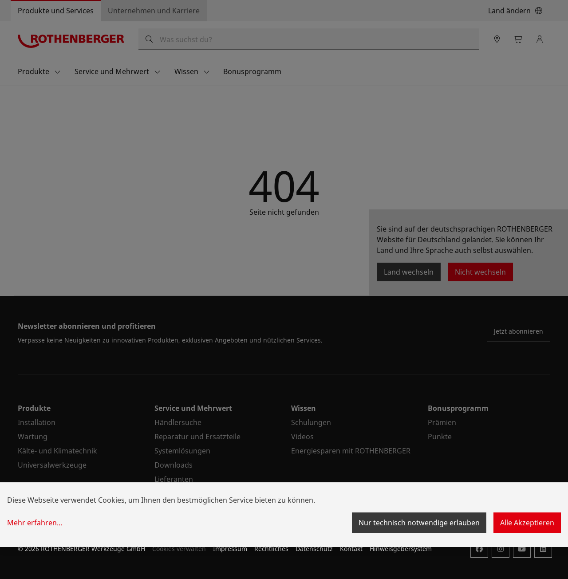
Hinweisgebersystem (401, 548)
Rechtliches (271, 548)
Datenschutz (314, 548)
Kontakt (351, 548)
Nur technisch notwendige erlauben (419, 523)
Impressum (230, 548)
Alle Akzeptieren (527, 523)
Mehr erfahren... (34, 523)
